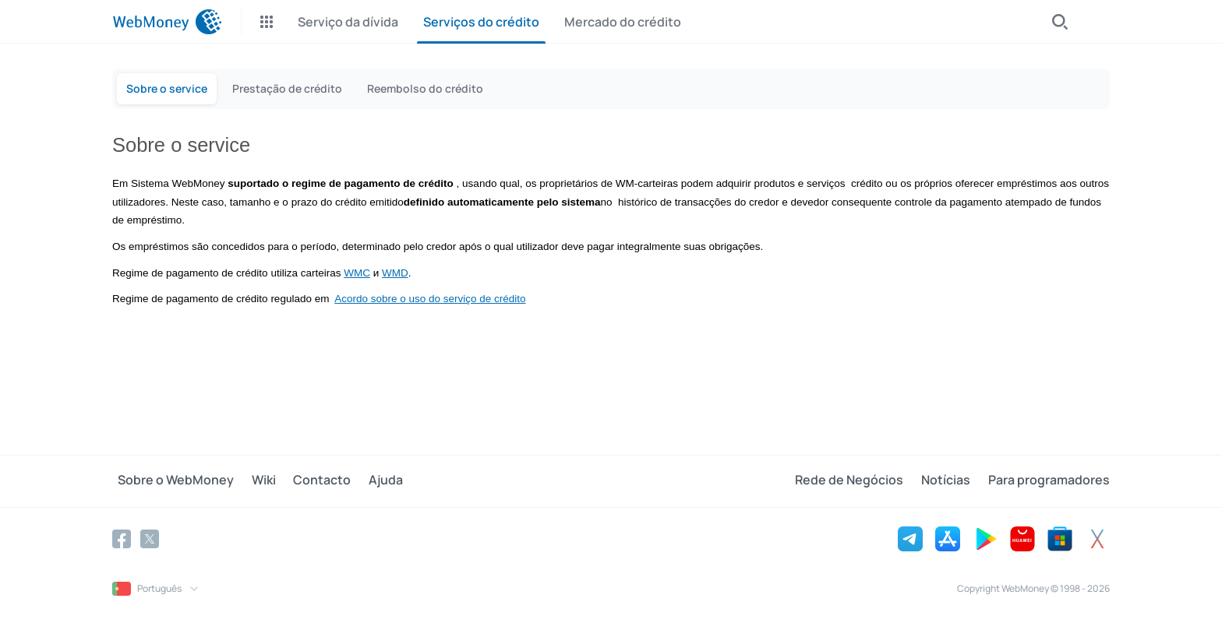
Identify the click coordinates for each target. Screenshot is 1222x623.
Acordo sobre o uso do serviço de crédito (429, 298)
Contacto (306, 482)
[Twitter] (149, 539)
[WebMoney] (167, 22)
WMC (357, 273)
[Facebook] (121, 539)
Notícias (951, 482)
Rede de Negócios (860, 482)
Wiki (253, 482)
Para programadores (1049, 482)
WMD (395, 273)
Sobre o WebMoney (170, 482)
